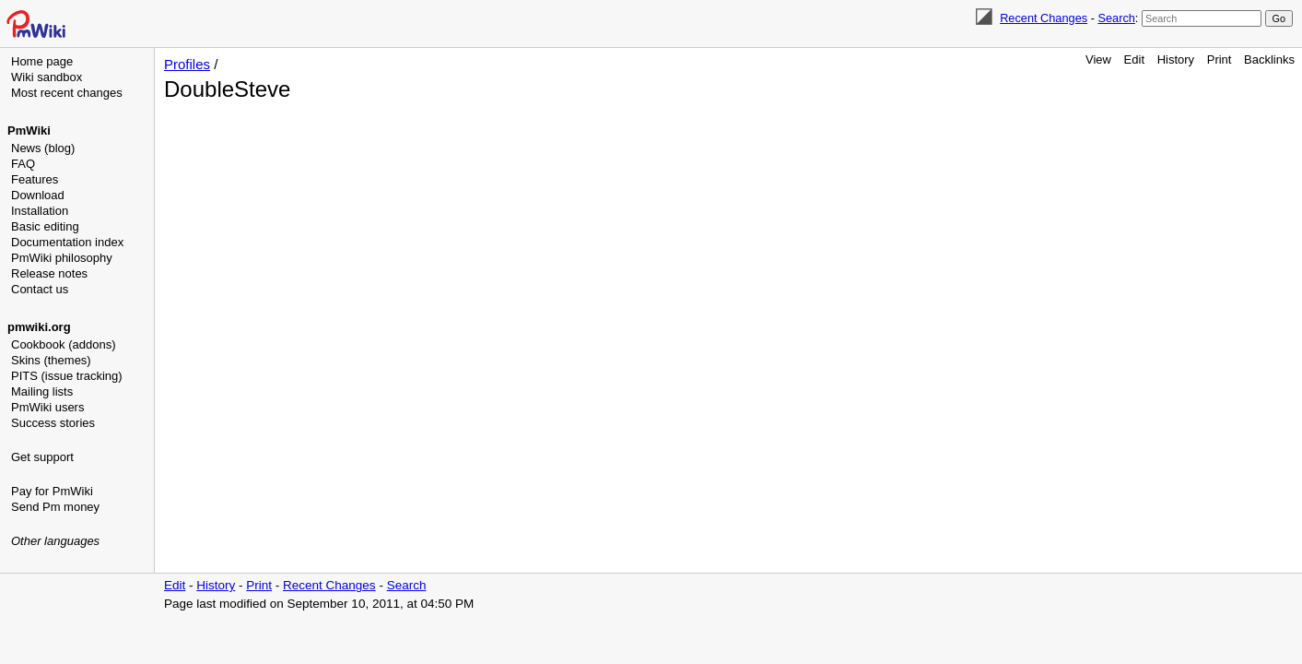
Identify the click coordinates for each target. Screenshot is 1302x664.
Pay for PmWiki (52, 491)
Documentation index (67, 242)
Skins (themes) (51, 360)
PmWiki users (47, 407)
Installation (39, 211)
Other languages (55, 541)
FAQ (23, 164)
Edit (1134, 59)
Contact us (39, 289)
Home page (42, 61)
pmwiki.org (39, 327)
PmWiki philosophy (61, 258)
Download (38, 195)
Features (34, 179)
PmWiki (29, 130)
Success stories (53, 423)
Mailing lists (42, 391)
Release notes (49, 273)
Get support (42, 457)
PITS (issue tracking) (67, 376)
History (1175, 59)
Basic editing (45, 226)
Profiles (187, 64)
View (1098, 59)
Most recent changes (67, 93)
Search (1115, 18)
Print (1219, 59)
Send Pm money (55, 507)
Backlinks (1269, 59)
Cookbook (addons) (63, 344)
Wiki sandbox (46, 77)
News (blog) (43, 148)
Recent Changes (1043, 18)
